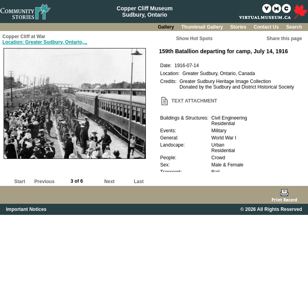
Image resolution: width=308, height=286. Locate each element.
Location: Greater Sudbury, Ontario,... (44, 42)
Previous (44, 181)
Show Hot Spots (194, 38)
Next (109, 181)
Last (139, 181)
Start (19, 181)
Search (294, 27)
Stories (239, 27)
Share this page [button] (284, 38)
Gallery (166, 27)
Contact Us (267, 27)
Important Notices (26, 209)
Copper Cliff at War (23, 36)
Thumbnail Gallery (202, 27)
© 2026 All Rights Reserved (271, 209)
